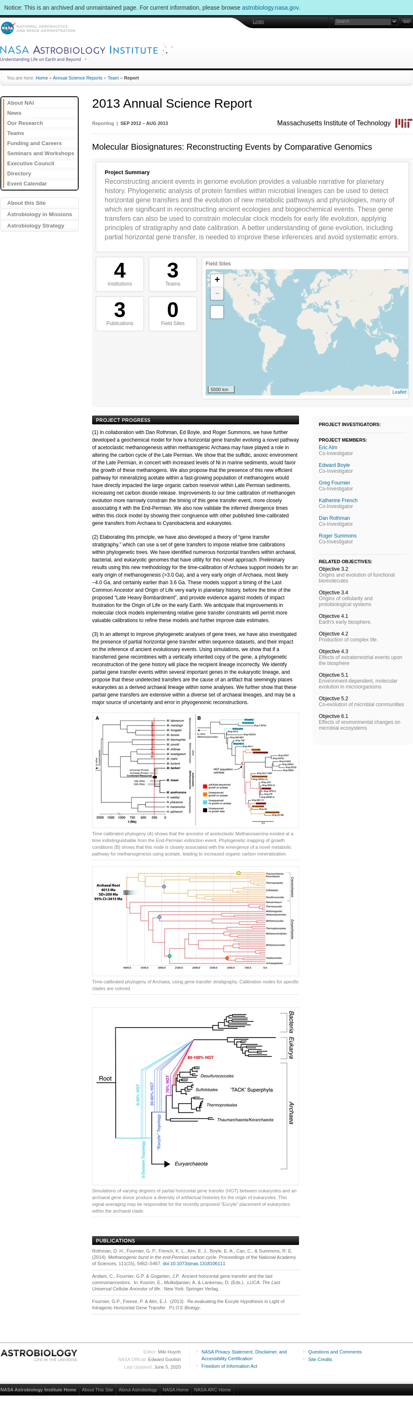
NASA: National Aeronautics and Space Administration (37, 27)
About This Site (97, 1389)
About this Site (26, 203)
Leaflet (399, 392)
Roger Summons (338, 536)
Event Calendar (27, 183)
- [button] (217, 293)
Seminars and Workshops (40, 153)
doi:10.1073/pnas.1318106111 (194, 1263)
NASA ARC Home (212, 1389)
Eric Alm (328, 447)
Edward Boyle (334, 465)
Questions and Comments (335, 1351)
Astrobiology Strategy (35, 225)
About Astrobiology (138, 1389)
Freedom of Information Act (229, 1366)
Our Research (25, 123)
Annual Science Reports (78, 77)
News (14, 113)
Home (42, 77)
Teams (15, 133)
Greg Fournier (334, 483)
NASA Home (176, 1389)
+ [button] (217, 280)
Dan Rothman (334, 518)
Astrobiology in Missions (39, 214)
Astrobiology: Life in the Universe (39, 1355)
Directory (19, 173)
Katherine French (338, 500)
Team (113, 77)
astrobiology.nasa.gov (270, 7)
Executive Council (30, 163)
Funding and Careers (34, 143)
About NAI (20, 103)
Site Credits (320, 1359)
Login (258, 21)
